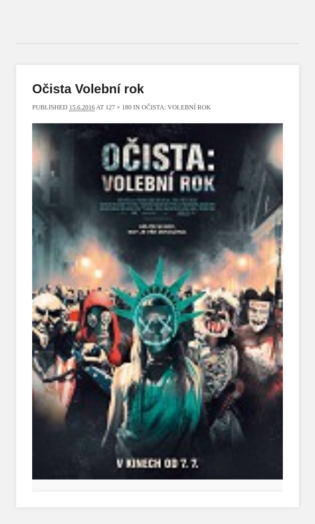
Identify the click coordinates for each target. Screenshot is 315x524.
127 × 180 (119, 107)
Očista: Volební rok (176, 107)
